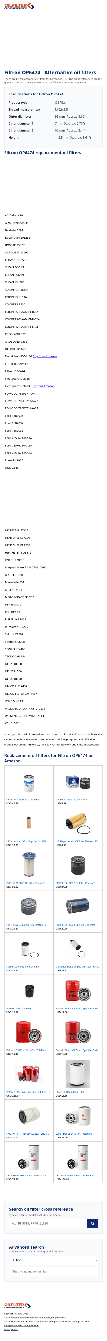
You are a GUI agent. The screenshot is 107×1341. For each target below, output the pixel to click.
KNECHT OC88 (14, 560)
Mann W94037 (14, 582)
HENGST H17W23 (16, 530)
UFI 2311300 (13, 671)
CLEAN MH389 (14, 282)
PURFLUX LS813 (15, 619)
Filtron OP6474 (15, 371)
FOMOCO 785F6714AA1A (21, 393)
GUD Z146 (11, 467)
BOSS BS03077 (15, 245)
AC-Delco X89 (14, 215)
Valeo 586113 (14, 701)
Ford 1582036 (14, 416)
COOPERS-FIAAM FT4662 (21, 312)
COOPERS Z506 (15, 304)
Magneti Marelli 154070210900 (25, 567)
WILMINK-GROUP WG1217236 (25, 708)
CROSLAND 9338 (16, 341)
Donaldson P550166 (18, 356)
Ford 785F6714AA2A (18, 445)
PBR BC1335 (13, 612)
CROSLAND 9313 (16, 334)
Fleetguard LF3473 (17, 386)
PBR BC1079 (13, 604)
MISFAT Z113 (13, 590)
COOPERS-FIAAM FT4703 (21, 327)
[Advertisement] (53, 39)
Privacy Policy (11, 1329)
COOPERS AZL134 (16, 289)
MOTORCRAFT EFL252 (19, 597)
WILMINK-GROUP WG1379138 (25, 716)
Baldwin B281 (14, 230)
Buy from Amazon (45, 356)
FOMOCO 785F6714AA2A (21, 401)
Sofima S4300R (15, 641)
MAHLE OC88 (14, 575)
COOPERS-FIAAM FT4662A (22, 319)
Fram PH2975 (14, 460)
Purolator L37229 (16, 627)
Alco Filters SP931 (16, 223)
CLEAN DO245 (14, 267)
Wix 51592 (12, 723)
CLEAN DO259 (14, 275)
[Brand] (53, 1260)
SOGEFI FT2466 (15, 649)
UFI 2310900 (13, 664)
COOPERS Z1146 (16, 297)
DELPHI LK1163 (15, 349)
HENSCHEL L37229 (17, 537)
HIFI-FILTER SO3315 (18, 552)
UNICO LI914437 (16, 686)
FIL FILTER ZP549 (16, 364)
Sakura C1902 (14, 634)
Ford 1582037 (14, 423)
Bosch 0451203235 (17, 237)
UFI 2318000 (13, 679)
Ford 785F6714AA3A (18, 453)
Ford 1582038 (14, 430)
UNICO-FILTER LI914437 (21, 693)
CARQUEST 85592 (16, 252)
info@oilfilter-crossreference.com (21, 1325)
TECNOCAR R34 (15, 656)
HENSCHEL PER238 (17, 545)
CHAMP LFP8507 (16, 260)
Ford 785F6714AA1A (18, 438)
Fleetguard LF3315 (17, 378)
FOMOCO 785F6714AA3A (21, 408)
